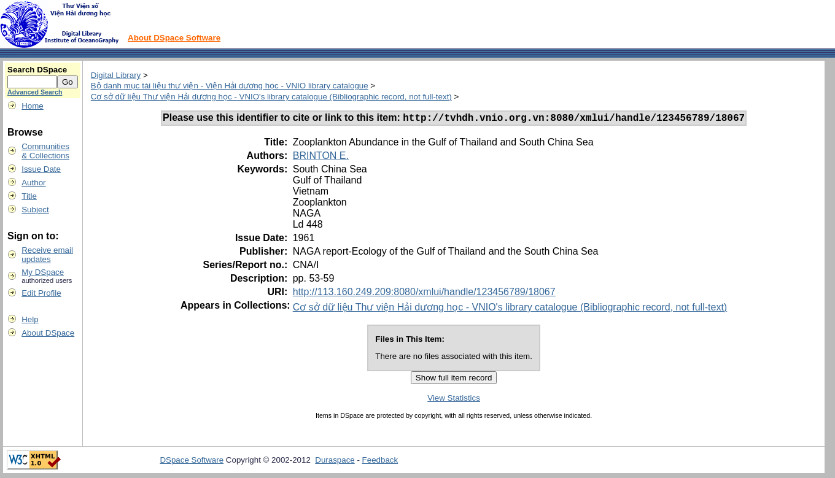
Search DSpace (37, 69)
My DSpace (42, 272)
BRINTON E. (321, 157)
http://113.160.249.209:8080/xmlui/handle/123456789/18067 (424, 293)
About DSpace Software (174, 37)
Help (29, 319)
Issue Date (41, 169)
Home (32, 105)
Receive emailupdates (47, 254)
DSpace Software (191, 461)
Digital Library (116, 75)
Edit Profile (41, 293)
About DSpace (47, 332)
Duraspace (334, 461)
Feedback (380, 461)
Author (33, 182)
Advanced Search (34, 92)
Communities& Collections (45, 151)
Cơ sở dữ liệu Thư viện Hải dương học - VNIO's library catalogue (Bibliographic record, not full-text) (271, 96)
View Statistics (453, 399)
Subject (35, 209)
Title (29, 196)
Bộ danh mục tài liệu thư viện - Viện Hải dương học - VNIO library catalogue (229, 85)
